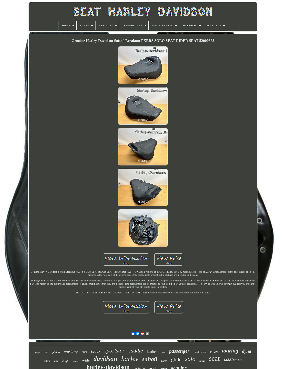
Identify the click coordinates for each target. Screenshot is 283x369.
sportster (114, 350)
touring (230, 351)
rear (46, 352)
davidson (105, 358)
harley (129, 358)
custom (75, 361)
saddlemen (233, 360)
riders (47, 361)
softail (149, 359)
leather (152, 352)
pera (163, 352)
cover (214, 352)
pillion (56, 352)
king (56, 360)
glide (176, 359)
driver (37, 352)
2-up (65, 360)
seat (214, 358)
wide (86, 360)
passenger (179, 351)
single (202, 361)
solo (190, 358)
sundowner (199, 352)
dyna (246, 351)
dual (84, 352)
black (95, 351)
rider (164, 360)
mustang (71, 351)
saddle (136, 351)
